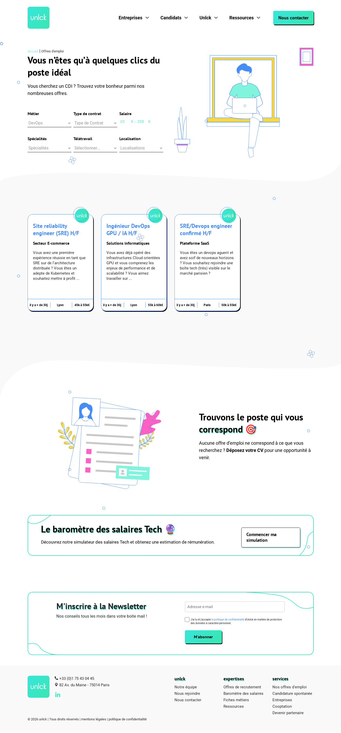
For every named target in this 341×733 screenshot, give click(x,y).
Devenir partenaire (288, 713)
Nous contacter (293, 18)
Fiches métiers (236, 700)
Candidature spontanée (292, 694)
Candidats (171, 17)
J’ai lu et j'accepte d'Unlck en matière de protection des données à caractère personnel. (236, 622)
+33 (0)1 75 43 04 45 (76, 679)
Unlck (205, 17)
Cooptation (282, 707)
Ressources (241, 17)
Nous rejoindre (187, 694)
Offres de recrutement (242, 687)
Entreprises (130, 17)
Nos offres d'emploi (289, 687)
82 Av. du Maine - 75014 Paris (84, 685)
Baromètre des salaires (243, 694)
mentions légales (93, 720)
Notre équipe (185, 687)
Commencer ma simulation (262, 538)
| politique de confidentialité (127, 720)
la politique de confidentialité (227, 620)
